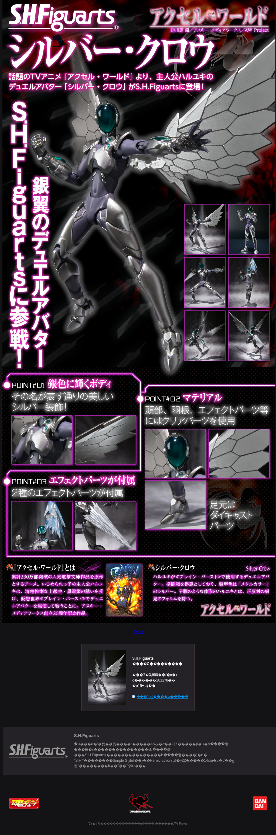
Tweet (138, 632)
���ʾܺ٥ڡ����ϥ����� (162, 697)
